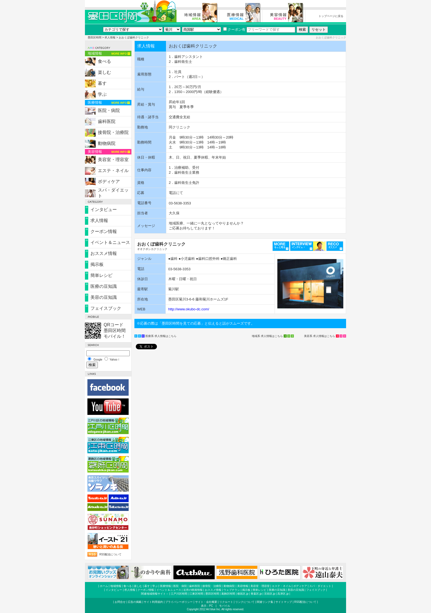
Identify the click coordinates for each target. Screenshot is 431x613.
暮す (102, 83)
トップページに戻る (331, 16)
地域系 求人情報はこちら (267, 336)
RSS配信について (110, 554)
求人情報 (109, 37)
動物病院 (106, 143)
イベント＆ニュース (110, 242)
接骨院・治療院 (113, 132)
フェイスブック (105, 308)
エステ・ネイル (113, 170)
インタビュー (103, 209)
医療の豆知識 (103, 286)
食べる (104, 61)
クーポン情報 (103, 231)
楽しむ (104, 72)
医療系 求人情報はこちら (160, 336)
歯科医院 (106, 121)
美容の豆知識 (103, 297)
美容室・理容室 (113, 159)
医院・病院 (109, 110)
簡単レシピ (101, 275)
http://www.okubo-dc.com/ (188, 309)
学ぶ (102, 94)
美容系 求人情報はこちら (319, 336)
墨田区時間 (94, 37)
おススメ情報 (103, 253)
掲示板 (97, 264)
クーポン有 (234, 29)
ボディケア (109, 181)
